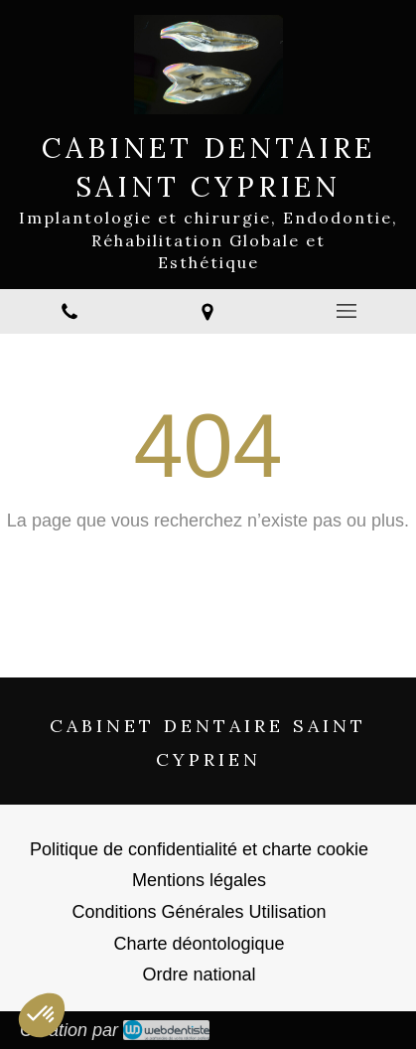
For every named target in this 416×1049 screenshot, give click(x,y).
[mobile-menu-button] (346, 311)
